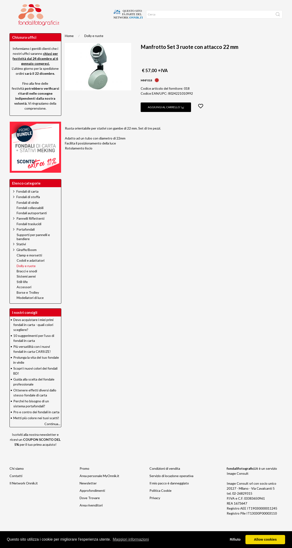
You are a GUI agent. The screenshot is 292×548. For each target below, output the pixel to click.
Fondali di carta (27, 201)
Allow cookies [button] (265, 539)
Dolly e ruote (93, 45)
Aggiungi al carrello (166, 116)
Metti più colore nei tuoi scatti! (36, 427)
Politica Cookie (160, 500)
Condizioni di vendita (164, 478)
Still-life (22, 291)
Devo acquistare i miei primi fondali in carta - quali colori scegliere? (33, 334)
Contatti (16, 485)
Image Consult (238, 483)
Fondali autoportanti (32, 222)
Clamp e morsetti (29, 265)
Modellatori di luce (30, 307)
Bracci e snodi (27, 281)
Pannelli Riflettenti (30, 228)
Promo (18, 33)
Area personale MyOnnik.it (99, 485)
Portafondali (25, 239)
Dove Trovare (90, 507)
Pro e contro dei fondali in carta (36, 421)
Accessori (24, 296)
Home (69, 45)
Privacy (154, 507)
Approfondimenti (92, 33)
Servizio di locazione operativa (171, 485)
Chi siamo (17, 478)
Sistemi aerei (26, 286)
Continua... (52, 433)
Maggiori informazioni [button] (131, 539)
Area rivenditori (91, 515)
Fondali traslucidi (29, 233)
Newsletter (88, 493)
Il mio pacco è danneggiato (169, 493)
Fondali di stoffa (28, 206)
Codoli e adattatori (30, 270)
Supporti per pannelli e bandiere (33, 246)
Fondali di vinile (28, 212)
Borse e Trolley (28, 302)
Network (37, 33)
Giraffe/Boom (26, 259)
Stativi (21, 253)
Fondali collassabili (30, 217)
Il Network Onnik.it (24, 493)
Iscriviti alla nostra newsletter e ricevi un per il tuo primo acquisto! (35, 449)
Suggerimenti (61, 33)
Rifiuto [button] (235, 539)
